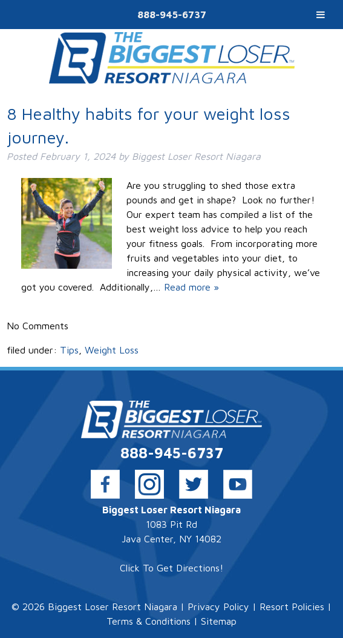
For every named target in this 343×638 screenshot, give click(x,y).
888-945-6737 (171, 14)
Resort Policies (292, 606)
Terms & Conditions (148, 621)
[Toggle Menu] (320, 14)
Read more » (191, 286)
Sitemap (219, 621)
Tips (69, 349)
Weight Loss (112, 349)
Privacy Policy (218, 606)
